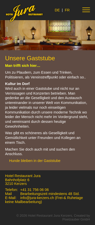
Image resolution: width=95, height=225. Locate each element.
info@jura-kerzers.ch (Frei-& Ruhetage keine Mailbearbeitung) (44, 200)
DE (57, 10)
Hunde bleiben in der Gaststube (34, 161)
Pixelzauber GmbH (76, 219)
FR (67, 10)
